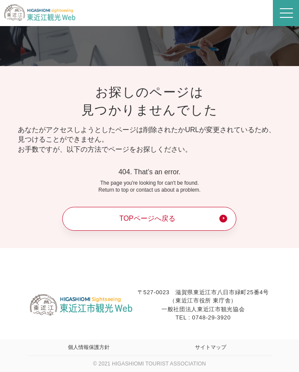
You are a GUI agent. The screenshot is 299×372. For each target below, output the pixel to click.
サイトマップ (210, 347)
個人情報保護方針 (89, 347)
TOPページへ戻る (147, 218)
